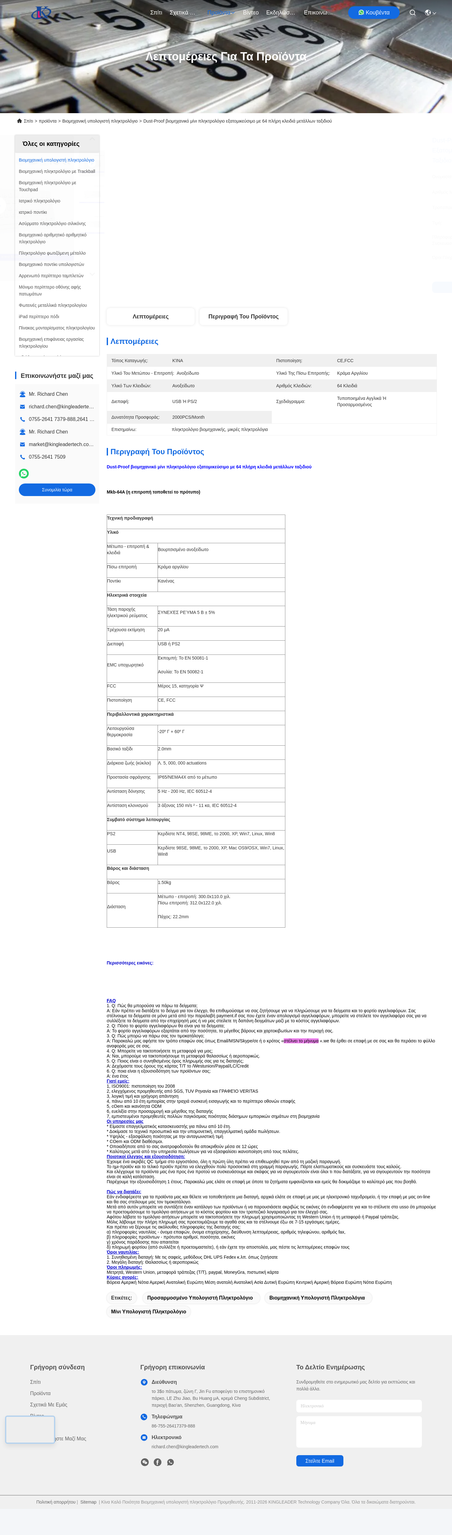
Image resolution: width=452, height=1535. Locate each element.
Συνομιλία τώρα (57, 489)
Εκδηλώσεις (281, 12)
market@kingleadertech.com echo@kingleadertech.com (93, 444)
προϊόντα (221, 12)
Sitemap (88, 1528)
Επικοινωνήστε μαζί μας (319, 12)
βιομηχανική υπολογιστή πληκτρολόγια (317, 1324)
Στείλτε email (319, 1487)
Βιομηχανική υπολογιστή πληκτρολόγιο (100, 121)
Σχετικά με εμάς (185, 12)
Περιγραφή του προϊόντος (243, 316)
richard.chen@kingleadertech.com (67, 406)
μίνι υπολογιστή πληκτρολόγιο (148, 1337)
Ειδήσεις (39, 1453)
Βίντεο (251, 12)
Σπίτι (156, 12)
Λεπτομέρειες (151, 316)
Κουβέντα (374, 12)
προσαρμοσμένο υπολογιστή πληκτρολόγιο (200, 1324)
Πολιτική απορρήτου (56, 1528)
